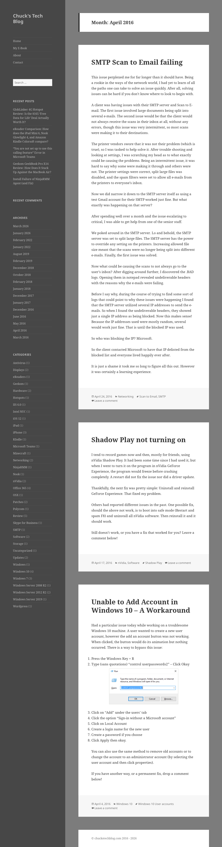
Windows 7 (20, 578)
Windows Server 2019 (27, 599)
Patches (18, 502)
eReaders (19, 377)
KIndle (17, 439)
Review (18, 516)
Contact (18, 62)
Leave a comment (106, 401)
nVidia (17, 481)
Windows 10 (21, 571)
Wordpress (20, 606)
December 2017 (23, 296)
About (17, 55)
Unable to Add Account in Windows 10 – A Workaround (140, 606)
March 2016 (21, 337)
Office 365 (19, 488)
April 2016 (20, 330)
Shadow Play (153, 563)
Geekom (18, 384)
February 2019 (22, 261)
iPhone (17, 432)
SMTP (17, 530)
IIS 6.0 (17, 405)
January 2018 (22, 289)
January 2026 (22, 233)
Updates (18, 558)
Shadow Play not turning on (138, 439)
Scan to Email (148, 396)
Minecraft (19, 453)
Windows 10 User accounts (156, 804)
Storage (18, 544)
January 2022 (22, 247)
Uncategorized (22, 551)
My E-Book (20, 48)
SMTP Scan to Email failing (137, 62)
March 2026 (21, 226)
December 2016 (23, 309)
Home (17, 41)
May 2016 (19, 323)
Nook (16, 474)
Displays (18, 370)
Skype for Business (25, 523)
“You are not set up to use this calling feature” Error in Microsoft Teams (32, 153)
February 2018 (22, 282)
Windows (19, 564)
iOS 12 (17, 418)
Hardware (20, 391)
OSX (16, 495)
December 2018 (23, 268)
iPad (16, 425)
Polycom (18, 509)
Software (19, 537)
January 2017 (22, 303)
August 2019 (21, 254)
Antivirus (19, 363)
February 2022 (22, 240)
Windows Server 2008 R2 (29, 585)
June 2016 (19, 316)
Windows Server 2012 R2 (29, 592)
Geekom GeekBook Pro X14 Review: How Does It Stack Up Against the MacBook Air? (32, 168)
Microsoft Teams (24, 446)
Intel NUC (19, 412)
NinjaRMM (20, 467)
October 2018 (22, 275)
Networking (21, 460)
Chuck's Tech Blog (28, 19)
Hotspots (19, 398)
